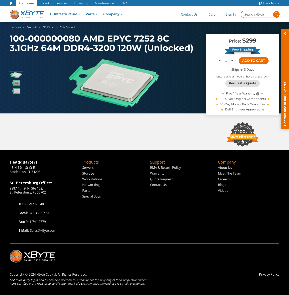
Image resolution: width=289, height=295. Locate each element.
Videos (223, 190)
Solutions (202, 252)
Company (111, 14)
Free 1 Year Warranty (240, 93)
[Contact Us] (186, 14)
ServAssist (250, 252)
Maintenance (104, 3)
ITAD (123, 3)
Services (61, 3)
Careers (224, 179)
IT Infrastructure (63, 14)
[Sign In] (227, 14)
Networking (91, 185)
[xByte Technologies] (27, 14)
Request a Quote (242, 83)
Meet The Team (229, 173)
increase (232, 60)
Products (90, 162)
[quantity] (226, 60)
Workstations (92, 179)
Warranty (157, 173)
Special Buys (91, 196)
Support (157, 162)
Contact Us (158, 185)
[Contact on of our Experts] (285, 79)
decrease (220, 60)
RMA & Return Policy (165, 167)
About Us (225, 167)
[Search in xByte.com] (257, 14)
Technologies (153, 252)
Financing (81, 3)
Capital (227, 252)
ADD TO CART (253, 61)
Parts (90, 14)
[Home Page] (11, 3)
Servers (88, 167)
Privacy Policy (269, 274)
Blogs (222, 185)
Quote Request (161, 179)
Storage (88, 173)
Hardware (26, 3)
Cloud (44, 3)
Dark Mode (271, 3)
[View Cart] (208, 14)
